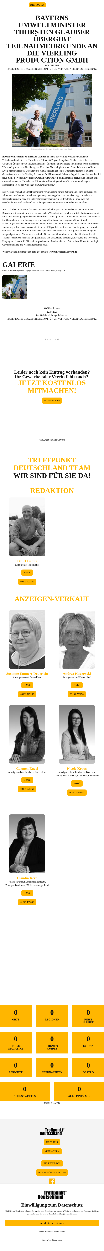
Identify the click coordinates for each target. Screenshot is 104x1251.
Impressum (57, 1240)
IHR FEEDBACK (52, 1163)
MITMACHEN (37, 5)
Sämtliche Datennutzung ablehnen (52, 1231)
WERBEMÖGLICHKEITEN (52, 1172)
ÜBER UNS (52, 1142)
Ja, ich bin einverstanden (52, 1223)
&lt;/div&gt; (52, 711)
